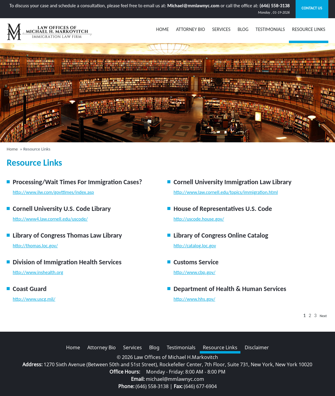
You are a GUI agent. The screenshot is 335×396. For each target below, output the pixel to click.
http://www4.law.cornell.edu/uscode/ (50, 219)
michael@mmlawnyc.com (175, 379)
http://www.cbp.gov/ (194, 272)
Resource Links (308, 29)
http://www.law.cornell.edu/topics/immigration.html (225, 192)
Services (221, 29)
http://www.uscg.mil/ (34, 299)
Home (162, 29)
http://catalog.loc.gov (194, 246)
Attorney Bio (190, 29)
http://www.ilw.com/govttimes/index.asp (53, 192)
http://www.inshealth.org (38, 272)
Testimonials (270, 29)
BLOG (243, 29)
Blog (154, 347)
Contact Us (312, 8)
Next (323, 316)
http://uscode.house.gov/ (198, 219)
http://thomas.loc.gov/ (35, 246)
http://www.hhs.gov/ (194, 299)
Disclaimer (257, 347)
